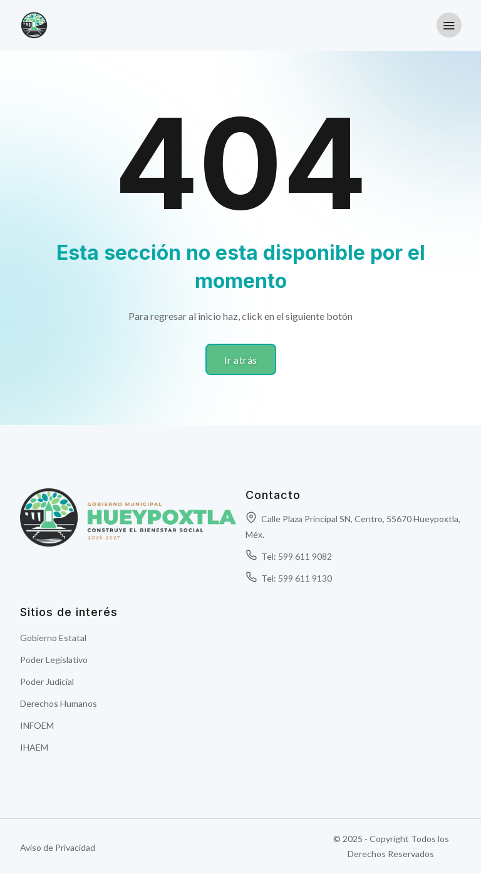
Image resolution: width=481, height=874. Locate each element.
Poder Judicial (47, 681)
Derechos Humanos (58, 703)
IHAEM (34, 747)
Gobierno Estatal (53, 637)
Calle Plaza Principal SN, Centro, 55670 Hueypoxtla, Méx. (353, 526)
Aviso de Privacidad (57, 847)
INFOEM (37, 725)
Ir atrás (240, 360)
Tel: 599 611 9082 (289, 556)
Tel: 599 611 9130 (289, 578)
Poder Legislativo (54, 659)
